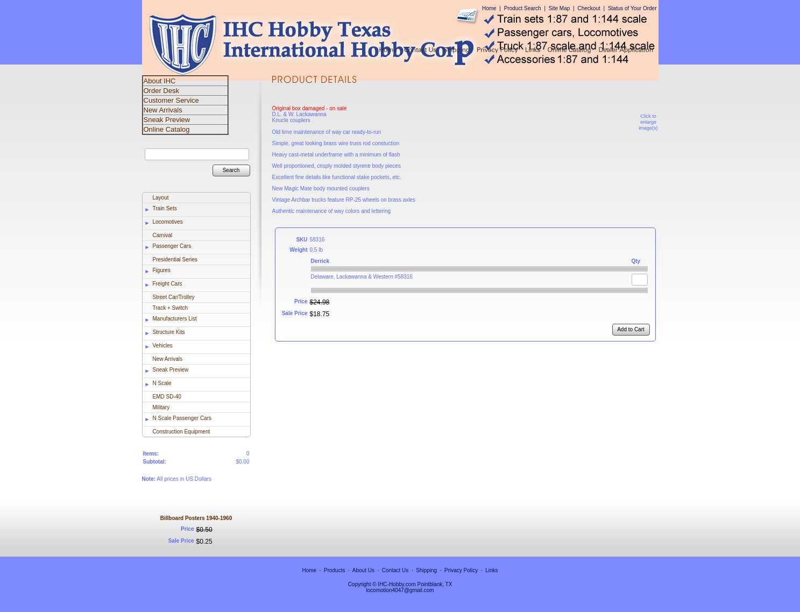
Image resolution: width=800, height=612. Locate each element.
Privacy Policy (461, 570)
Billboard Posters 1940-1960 (196, 518)
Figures (162, 270)
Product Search (522, 8)
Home (489, 8)
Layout (161, 198)
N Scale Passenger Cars (182, 418)
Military (161, 407)
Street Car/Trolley (174, 297)
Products (334, 570)
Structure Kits (169, 332)
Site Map (559, 8)
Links (491, 570)
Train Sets (165, 208)
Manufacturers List (175, 319)
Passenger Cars (172, 246)
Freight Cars (167, 284)
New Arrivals (168, 359)
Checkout (588, 8)
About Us (363, 570)
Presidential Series (175, 259)
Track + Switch (170, 308)
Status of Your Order (632, 8)
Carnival (163, 235)
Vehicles (163, 345)
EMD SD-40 (167, 397)
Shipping (426, 570)
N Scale (162, 383)
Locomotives (168, 222)
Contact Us (395, 570)
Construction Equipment (181, 432)
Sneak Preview (171, 370)
